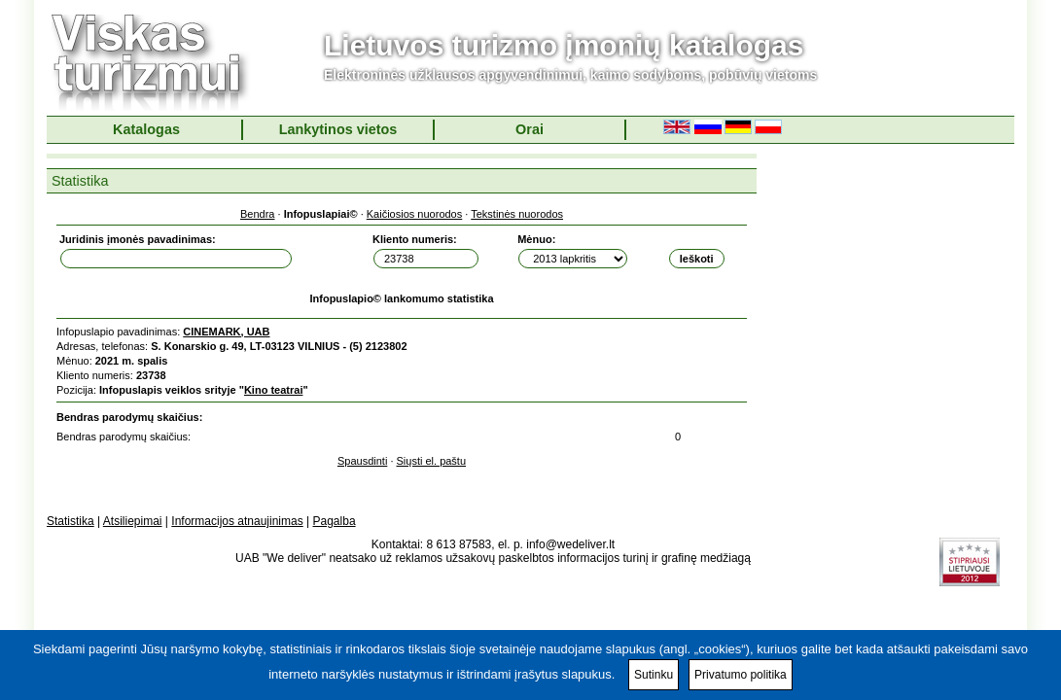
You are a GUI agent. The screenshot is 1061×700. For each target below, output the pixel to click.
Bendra (257, 214)
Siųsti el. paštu (432, 461)
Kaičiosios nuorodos (414, 214)
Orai (529, 129)
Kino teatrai (273, 390)
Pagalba (334, 521)
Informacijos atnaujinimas (236, 521)
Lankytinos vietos (338, 129)
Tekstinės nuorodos (517, 214)
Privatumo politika (740, 675)
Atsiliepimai (132, 521)
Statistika (70, 521)
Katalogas (146, 129)
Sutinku (653, 675)
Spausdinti (362, 461)
